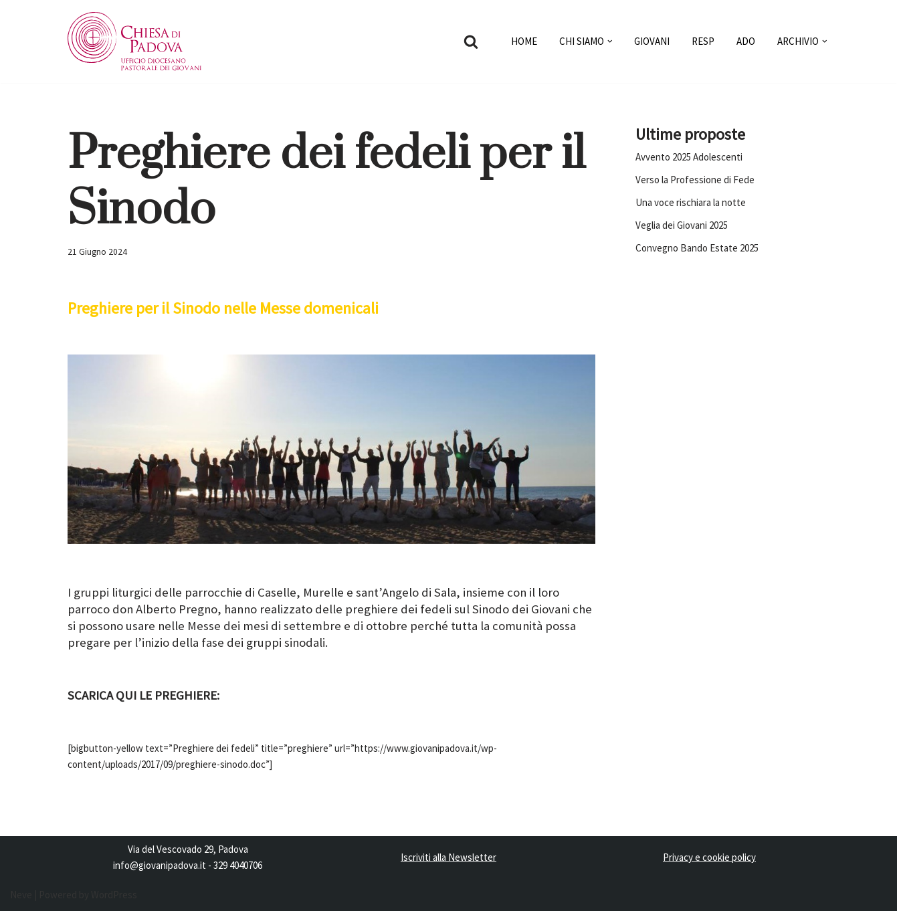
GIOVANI (652, 41)
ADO (745, 41)
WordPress (114, 894)
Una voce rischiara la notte (690, 202)
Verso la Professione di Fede (695, 179)
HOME (524, 41)
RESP (703, 41)
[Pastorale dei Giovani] (134, 41)
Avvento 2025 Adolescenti (688, 156)
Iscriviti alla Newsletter (448, 857)
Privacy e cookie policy (709, 857)
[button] (610, 41)
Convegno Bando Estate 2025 (697, 247)
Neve (21, 894)
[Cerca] (471, 41)
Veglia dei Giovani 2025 (681, 225)
